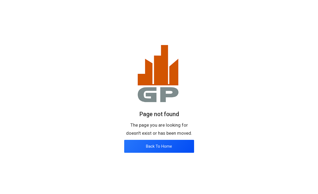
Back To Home (159, 146)
